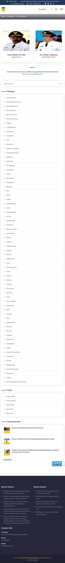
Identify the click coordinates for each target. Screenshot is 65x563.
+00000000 (5, 540)
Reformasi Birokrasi (12, 148)
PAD (7, 191)
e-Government (11, 127)
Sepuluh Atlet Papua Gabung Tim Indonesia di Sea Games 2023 (46, 503)
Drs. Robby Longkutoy (49, 55)
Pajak (8, 297)
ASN (7, 140)
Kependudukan (11, 204)
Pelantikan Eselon (12, 119)
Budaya (8, 276)
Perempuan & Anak (12, 153)
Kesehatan (9, 131)
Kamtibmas (10, 178)
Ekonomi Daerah (11, 114)
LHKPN (8, 199)
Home (3, 16)
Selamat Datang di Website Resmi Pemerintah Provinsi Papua (40, 1)
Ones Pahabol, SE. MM (16, 55)
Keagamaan (10, 182)
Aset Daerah (10, 233)
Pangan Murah (11, 322)
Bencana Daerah (11, 229)
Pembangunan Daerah (13, 102)
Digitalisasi (10, 339)
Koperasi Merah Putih (13, 352)
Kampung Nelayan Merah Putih (16, 382)
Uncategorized (11, 97)
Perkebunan (10, 305)
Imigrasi (9, 242)
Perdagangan (10, 165)
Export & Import (11, 267)
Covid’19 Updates (32, 560)
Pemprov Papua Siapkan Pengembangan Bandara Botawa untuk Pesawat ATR (16, 497)
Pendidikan (10, 136)
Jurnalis (8, 377)
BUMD (8, 348)
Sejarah (8, 360)
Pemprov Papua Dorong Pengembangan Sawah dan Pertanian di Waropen (16, 492)
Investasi (9, 314)
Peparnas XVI (10, 259)
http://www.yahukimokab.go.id (32, 74)
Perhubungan (10, 220)
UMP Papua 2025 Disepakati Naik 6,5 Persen (48, 497)
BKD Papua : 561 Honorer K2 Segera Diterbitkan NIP (47, 513)
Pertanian (9, 144)
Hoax (8, 263)
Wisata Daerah (11, 110)
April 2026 (9, 409)
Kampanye (9, 373)
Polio (8, 310)
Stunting (9, 284)
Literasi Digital (11, 301)
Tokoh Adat (10, 356)
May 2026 (9, 413)
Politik (8, 174)
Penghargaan (10, 365)
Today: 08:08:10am (35, 4)
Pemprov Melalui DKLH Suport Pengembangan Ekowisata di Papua (33, 439)
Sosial (8, 208)
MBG (7, 318)
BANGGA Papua (11, 246)
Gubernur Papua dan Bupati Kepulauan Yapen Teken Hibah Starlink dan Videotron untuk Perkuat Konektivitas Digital (17, 511)
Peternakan (10, 170)
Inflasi (8, 271)
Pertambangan (11, 212)
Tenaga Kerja (10, 343)
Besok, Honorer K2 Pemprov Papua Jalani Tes (49, 508)
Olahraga (9, 187)
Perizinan (9, 327)
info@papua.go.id (18, 4)
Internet (9, 331)
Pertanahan (10, 288)
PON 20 (8, 254)
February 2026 (11, 400)
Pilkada (8, 123)
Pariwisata (9, 161)
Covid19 (9, 250)
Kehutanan (9, 225)
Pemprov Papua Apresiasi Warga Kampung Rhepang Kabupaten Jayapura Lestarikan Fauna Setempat (35, 451)
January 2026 (10, 396)
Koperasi (9, 335)
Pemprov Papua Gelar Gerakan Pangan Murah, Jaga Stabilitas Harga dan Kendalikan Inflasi (15, 504)
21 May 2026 (13, 1)
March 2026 (10, 405)
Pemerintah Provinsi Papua (29, 558)
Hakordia (9, 293)
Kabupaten (11, 16)
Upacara (9, 280)
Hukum (8, 237)
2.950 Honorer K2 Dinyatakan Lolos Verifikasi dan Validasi (47, 492)
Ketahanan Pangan (12, 369)
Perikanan (9, 157)
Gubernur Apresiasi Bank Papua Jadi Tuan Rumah (27, 428)
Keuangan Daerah (12, 106)
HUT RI (8, 216)
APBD (8, 195)
